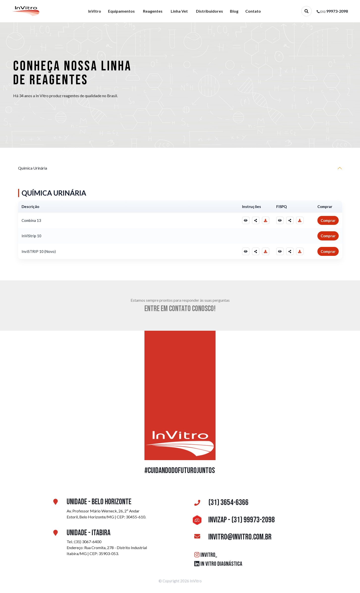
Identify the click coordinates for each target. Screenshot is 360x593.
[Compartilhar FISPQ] (290, 220)
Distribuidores (209, 11)
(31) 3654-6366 (220, 502)
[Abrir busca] (306, 11)
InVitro (94, 11)
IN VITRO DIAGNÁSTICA (218, 563)
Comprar (328, 220)
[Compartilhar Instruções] (255, 220)
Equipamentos (121, 11)
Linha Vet (179, 11)
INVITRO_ (205, 555)
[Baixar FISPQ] (300, 220)
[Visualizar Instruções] (245, 220)
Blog (234, 11)
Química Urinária (32, 168)
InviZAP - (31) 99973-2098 (233, 520)
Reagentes (153, 11)
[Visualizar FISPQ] (280, 220)
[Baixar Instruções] (265, 220)
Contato (253, 11)
